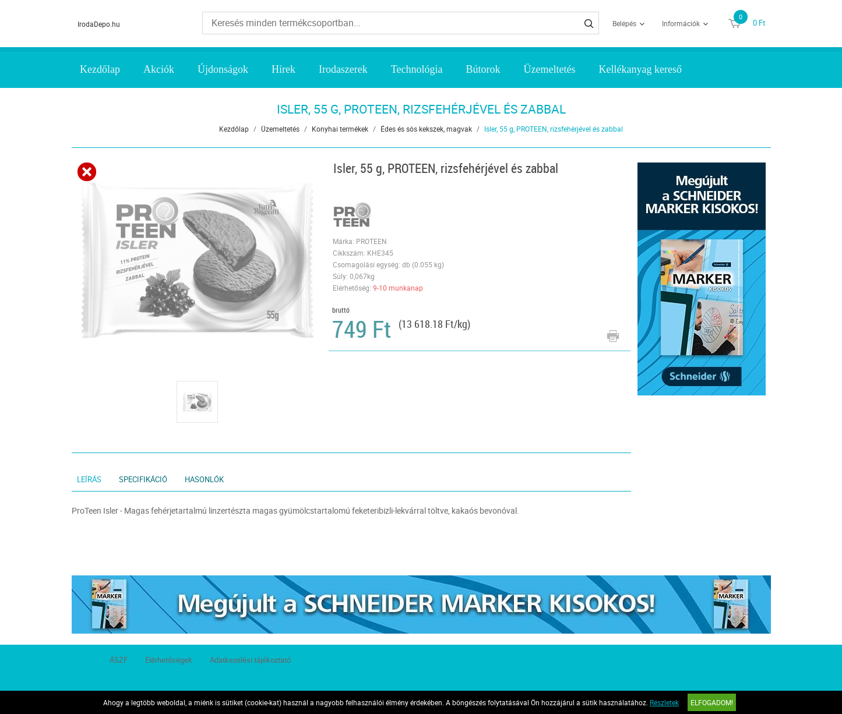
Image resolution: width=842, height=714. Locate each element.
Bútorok (483, 69)
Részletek (664, 702)
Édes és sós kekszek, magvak (426, 128)
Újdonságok (223, 69)
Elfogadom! (711, 702)
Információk (681, 23)
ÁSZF (119, 660)
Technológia (417, 69)
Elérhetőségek (168, 660)
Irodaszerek (343, 69)
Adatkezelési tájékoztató (250, 660)
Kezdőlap (100, 69)
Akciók (158, 69)
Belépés (624, 23)
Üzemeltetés (550, 69)
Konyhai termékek (340, 128)
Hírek (283, 69)
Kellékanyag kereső (640, 69)
